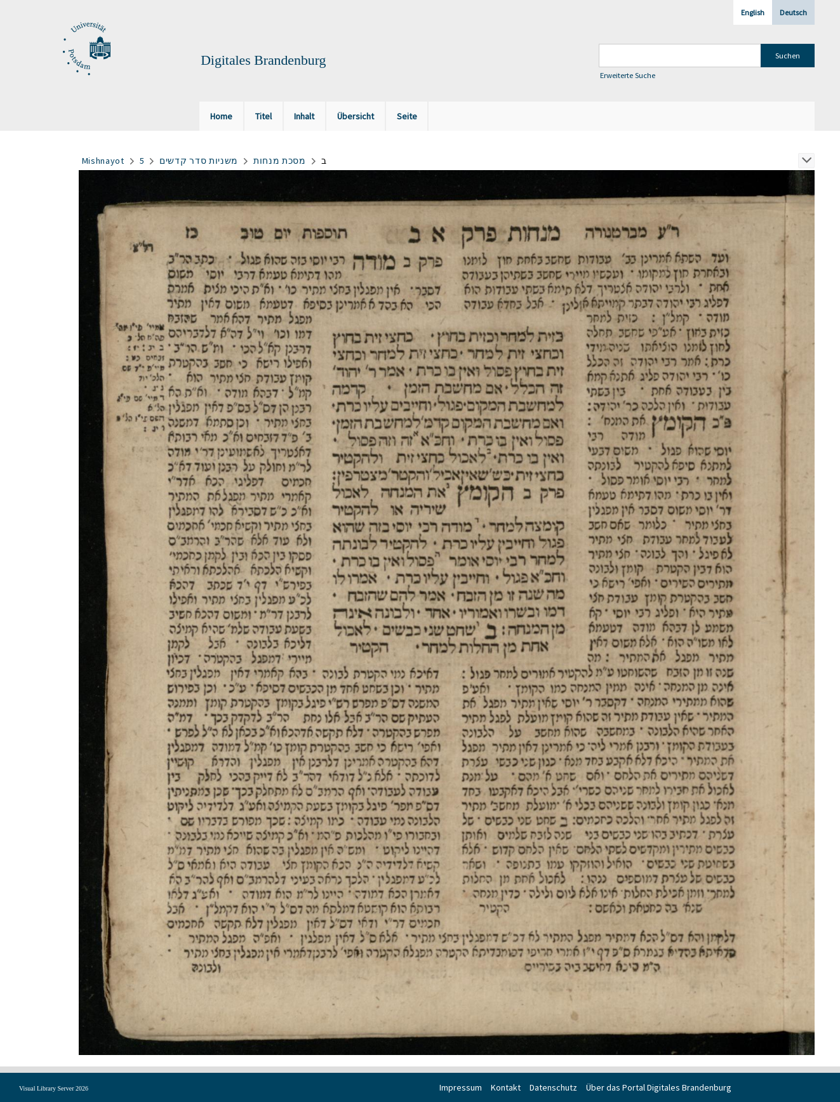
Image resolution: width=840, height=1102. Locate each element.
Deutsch (793, 12)
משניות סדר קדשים (198, 160)
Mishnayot (103, 160)
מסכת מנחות (279, 160)
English (752, 12)
